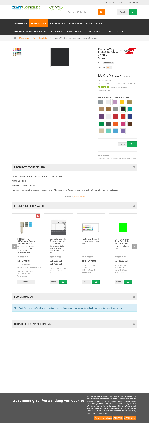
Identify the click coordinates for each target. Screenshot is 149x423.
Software (56, 31)
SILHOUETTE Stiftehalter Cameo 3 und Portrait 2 (26, 241)
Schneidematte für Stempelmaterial (58, 240)
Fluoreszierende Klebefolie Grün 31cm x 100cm (122, 241)
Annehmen (129, 418)
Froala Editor (79, 197)
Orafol (109, 67)
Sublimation (57, 23)
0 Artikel (123, 12)
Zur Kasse (107, 2)
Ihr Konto (120, 2)
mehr (120, 308)
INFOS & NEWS (116, 31)
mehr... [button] (26, 281)
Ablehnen (118, 418)
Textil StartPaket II (90, 238)
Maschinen (20, 23)
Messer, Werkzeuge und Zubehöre (87, 23)
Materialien (38, 23)
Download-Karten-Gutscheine (30, 31)
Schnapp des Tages (75, 31)
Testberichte (97, 31)
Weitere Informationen (103, 418)
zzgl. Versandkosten (104, 80)
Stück (122, 144)
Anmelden (133, 2)
